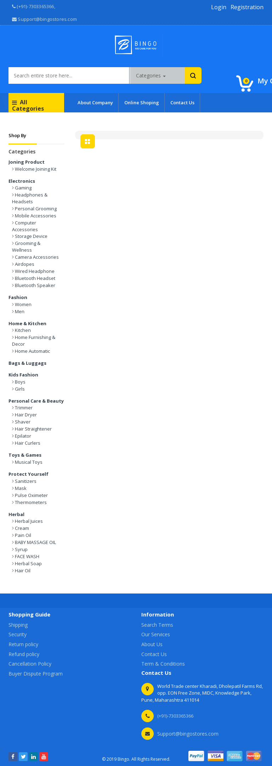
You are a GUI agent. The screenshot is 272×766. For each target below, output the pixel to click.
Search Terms (157, 624)
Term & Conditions (163, 663)
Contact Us (182, 102)
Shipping (18, 624)
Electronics (21, 181)
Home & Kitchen (27, 323)
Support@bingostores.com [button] (44, 19)
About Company (95, 102)
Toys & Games (24, 455)
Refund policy (23, 654)
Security (17, 634)
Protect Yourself (28, 474)
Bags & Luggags (27, 363)
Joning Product (26, 162)
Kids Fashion (23, 375)
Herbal (16, 514)
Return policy (23, 644)
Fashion (17, 297)
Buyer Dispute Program (35, 673)
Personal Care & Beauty (36, 401)
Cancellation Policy (29, 663)
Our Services (155, 634)
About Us (152, 644)
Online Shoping (141, 102)
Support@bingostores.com (188, 733)
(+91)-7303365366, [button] (33, 6)
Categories (151, 75)
